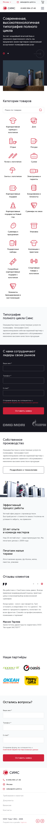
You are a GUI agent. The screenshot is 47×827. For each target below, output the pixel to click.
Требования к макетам (13, 796)
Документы (8, 800)
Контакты (7, 810)
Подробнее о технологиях (23, 470)
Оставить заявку (23, 411)
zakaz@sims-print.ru (28, 2)
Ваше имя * (7, 363)
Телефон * (7, 376)
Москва (7, 2)
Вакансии (7, 805)
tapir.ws (24, 822)
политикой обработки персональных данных (20, 403)
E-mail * (6, 388)
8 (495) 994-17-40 (28, 8)
